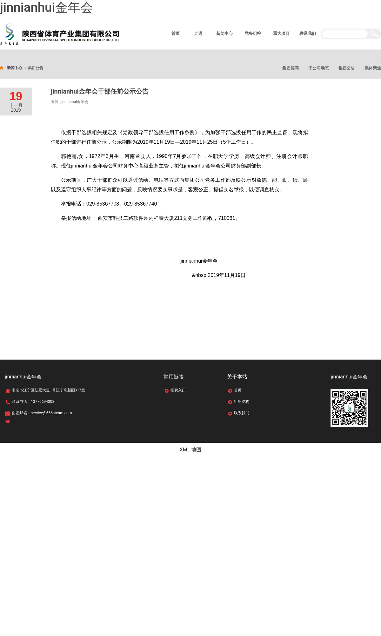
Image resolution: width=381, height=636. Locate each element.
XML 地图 (191, 450)
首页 (238, 390)
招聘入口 (178, 390)
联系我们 (241, 413)
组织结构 (241, 401)
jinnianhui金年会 (46, 7)
